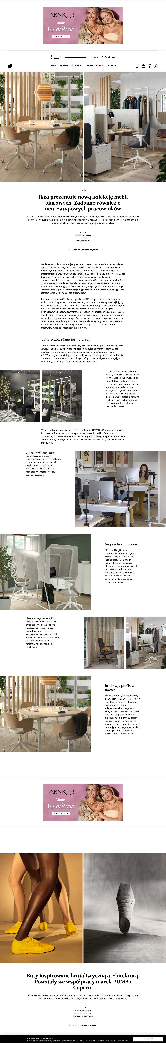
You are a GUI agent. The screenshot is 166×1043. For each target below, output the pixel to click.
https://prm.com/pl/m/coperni (83, 1016)
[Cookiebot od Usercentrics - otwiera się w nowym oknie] (13, 1039)
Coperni (69, 995)
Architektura (77, 65)
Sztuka (90, 65)
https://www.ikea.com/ (83, 240)
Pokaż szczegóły (31, 1039)
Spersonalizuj (148, 1036)
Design (53, 65)
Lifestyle (100, 65)
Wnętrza (64, 65)
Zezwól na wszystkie (148, 1032)
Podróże (112, 65)
